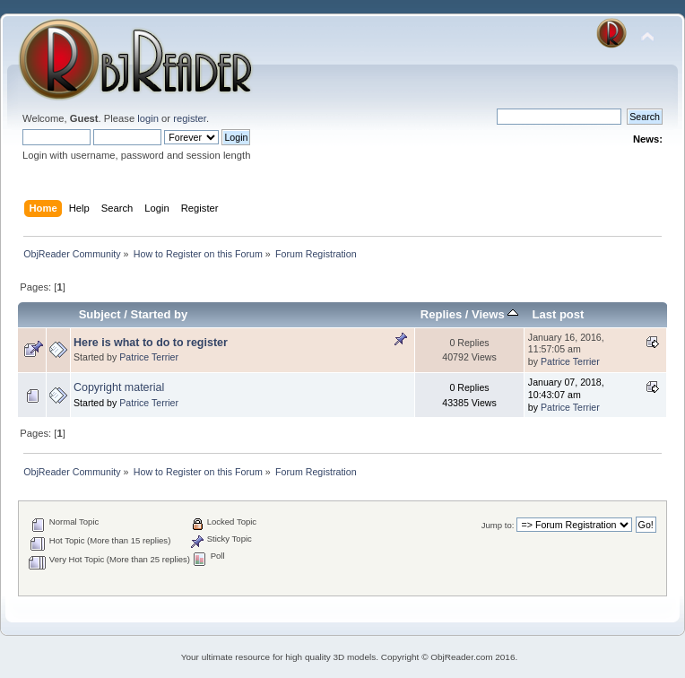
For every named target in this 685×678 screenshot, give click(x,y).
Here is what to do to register (151, 342)
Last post (558, 314)
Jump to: (498, 525)
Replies (441, 314)
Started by (159, 314)
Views (495, 314)
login (148, 118)
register (189, 118)
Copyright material (119, 387)
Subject (100, 314)
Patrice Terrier (148, 357)
